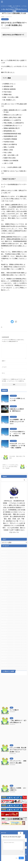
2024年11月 (4, 584)
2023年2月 (4, 640)
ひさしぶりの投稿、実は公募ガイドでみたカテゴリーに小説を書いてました (18, 749)
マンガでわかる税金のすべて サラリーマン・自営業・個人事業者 (17, 433)
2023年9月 (4, 622)
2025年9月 (4, 557)
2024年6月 (4, 597)
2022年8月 (4, 657)
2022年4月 (4, 667)
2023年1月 (4, 643)
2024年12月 (4, 581)
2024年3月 (4, 605)
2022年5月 (4, 665)
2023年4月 (4, 635)
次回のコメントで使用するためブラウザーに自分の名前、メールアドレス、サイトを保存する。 (13, 380)
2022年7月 (4, 659)
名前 (3, 360)
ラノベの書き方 (14, 710)
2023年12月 (4, 613)
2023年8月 (4, 624)
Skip (17, 858)
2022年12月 (4, 646)
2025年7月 (4, 562)
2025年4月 (4, 570)
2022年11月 (4, 648)
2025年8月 (4, 560)
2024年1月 (4, 611)
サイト (3, 373)
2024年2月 (4, 608)
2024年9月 (4, 589)
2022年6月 (4, 662)
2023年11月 (4, 616)
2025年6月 (4, 565)
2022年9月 (4, 654)
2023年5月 (4, 632)
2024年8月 (4, 592)
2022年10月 (4, 651)
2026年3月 (4, 549)
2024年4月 (4, 603)
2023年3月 (4, 638)
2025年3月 (4, 573)
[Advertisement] (14, 690)
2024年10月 (4, 587)
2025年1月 (4, 578)
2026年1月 (4, 552)
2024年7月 (4, 595)
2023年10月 (4, 619)
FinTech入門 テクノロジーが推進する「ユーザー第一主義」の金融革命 (17, 445)
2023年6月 (4, 630)
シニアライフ (5, 327)
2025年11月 (4, 554)
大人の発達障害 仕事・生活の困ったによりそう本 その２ (17, 421)
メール (4, 367)
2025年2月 (4, 576)
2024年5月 (4, 600)
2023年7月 (4, 627)
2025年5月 (4, 568)
